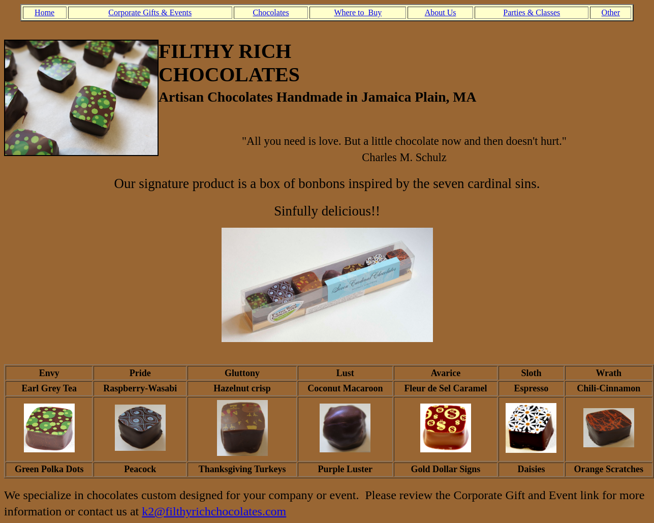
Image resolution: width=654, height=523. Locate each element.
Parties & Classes (531, 12)
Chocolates (271, 12)
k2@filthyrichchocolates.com (214, 511)
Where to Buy (358, 12)
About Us (440, 12)
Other (611, 12)
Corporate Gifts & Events (150, 12)
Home (44, 12)
